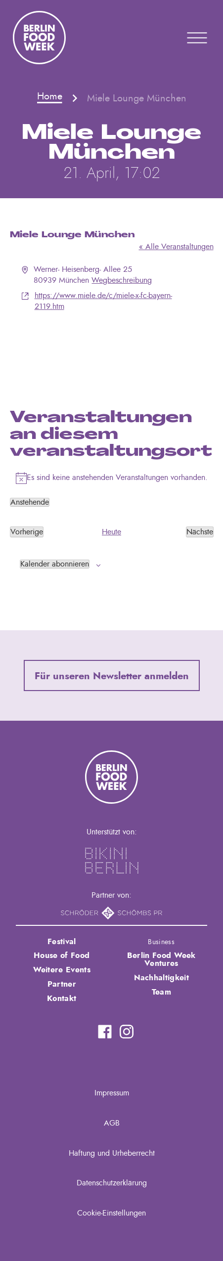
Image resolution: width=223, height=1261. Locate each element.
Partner (61, 984)
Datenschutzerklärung (112, 1183)
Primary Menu (184, 38)
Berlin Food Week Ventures (161, 959)
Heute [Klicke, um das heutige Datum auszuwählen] (111, 532)
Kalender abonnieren (54, 564)
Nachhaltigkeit (161, 978)
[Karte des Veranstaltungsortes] (112, 349)
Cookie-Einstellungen (111, 1213)
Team (161, 992)
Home (49, 96)
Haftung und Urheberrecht (112, 1153)
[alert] (112, 478)
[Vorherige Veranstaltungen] (27, 531)
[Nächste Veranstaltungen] (200, 531)
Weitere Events (61, 970)
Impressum (111, 1093)
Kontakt (61, 998)
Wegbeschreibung (121, 280)
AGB (112, 1123)
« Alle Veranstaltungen (176, 247)
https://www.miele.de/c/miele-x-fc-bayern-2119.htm (103, 301)
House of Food (61, 955)
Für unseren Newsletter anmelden (112, 676)
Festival (61, 942)
